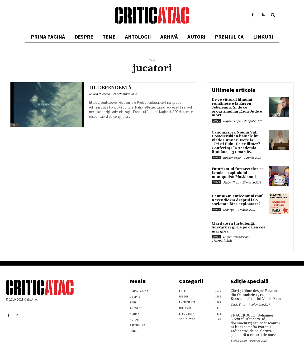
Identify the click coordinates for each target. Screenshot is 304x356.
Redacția (228, 210)
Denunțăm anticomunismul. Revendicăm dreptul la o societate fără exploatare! (238, 200)
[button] (273, 15)
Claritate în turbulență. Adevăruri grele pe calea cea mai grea (238, 227)
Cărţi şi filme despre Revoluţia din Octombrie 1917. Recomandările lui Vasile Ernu (256, 295)
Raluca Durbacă (99, 94)
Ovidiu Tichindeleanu (236, 237)
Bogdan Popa (232, 121)
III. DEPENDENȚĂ (112, 87)
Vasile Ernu (238, 304)
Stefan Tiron (231, 182)
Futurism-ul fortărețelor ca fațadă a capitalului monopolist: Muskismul (238, 173)
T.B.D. (14, 125)
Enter (216, 120)
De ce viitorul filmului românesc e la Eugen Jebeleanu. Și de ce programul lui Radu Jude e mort (237, 107)
